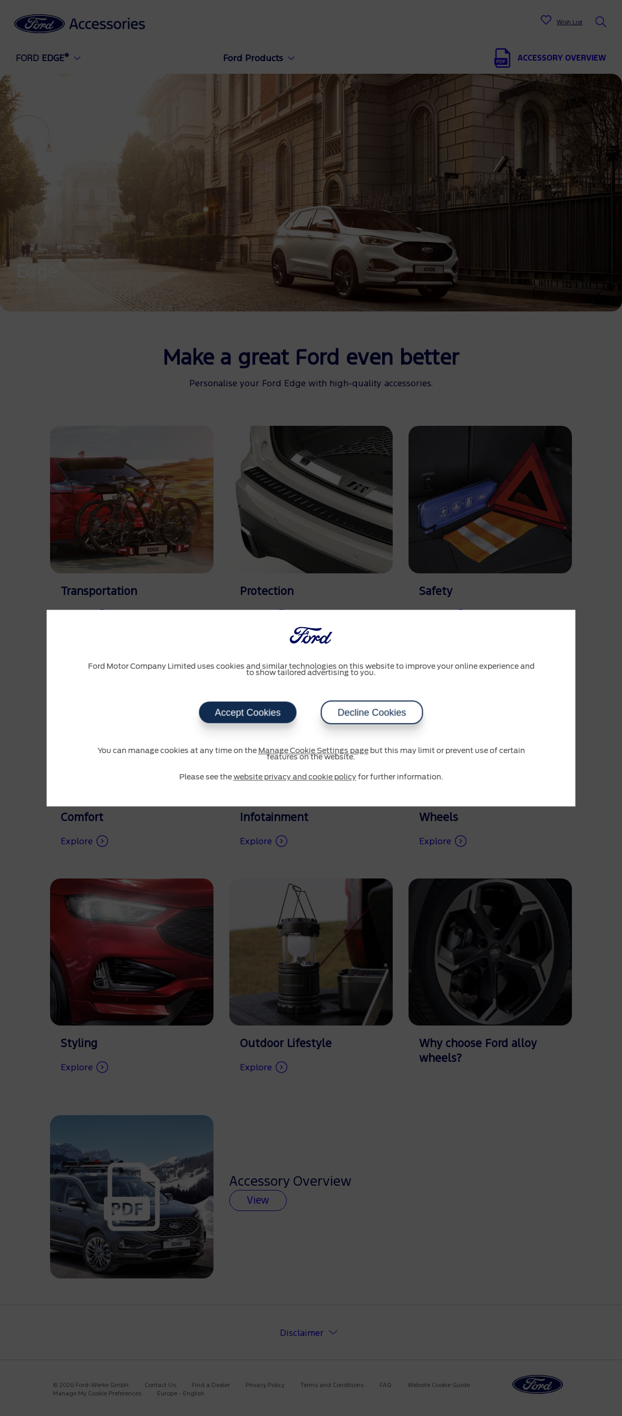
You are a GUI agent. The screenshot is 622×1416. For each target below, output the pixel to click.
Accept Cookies (247, 712)
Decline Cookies (372, 712)
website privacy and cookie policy (295, 777)
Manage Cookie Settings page (313, 751)
